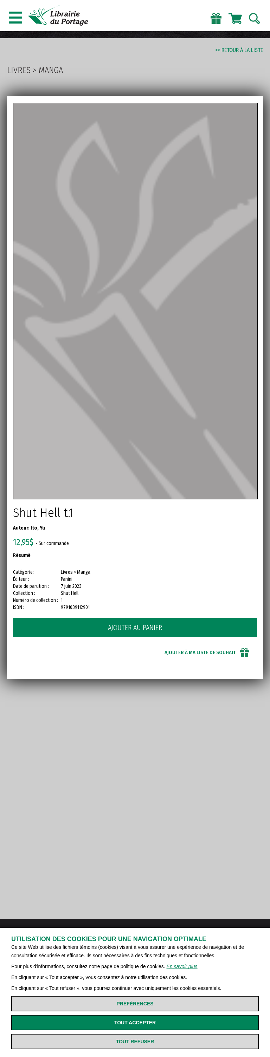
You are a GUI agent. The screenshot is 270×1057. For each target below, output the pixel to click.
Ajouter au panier (135, 627)
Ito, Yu (38, 528)
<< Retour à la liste (239, 50)
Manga (51, 70)
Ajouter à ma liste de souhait (200, 652)
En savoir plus (182, 966)
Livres (19, 70)
